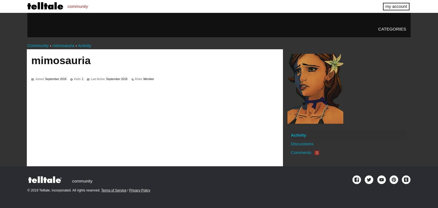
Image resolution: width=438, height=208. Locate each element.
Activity (298, 135)
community (78, 6)
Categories (392, 29)
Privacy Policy (139, 190)
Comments (305, 152)
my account (396, 6)
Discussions (302, 143)
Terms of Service (113, 190)
